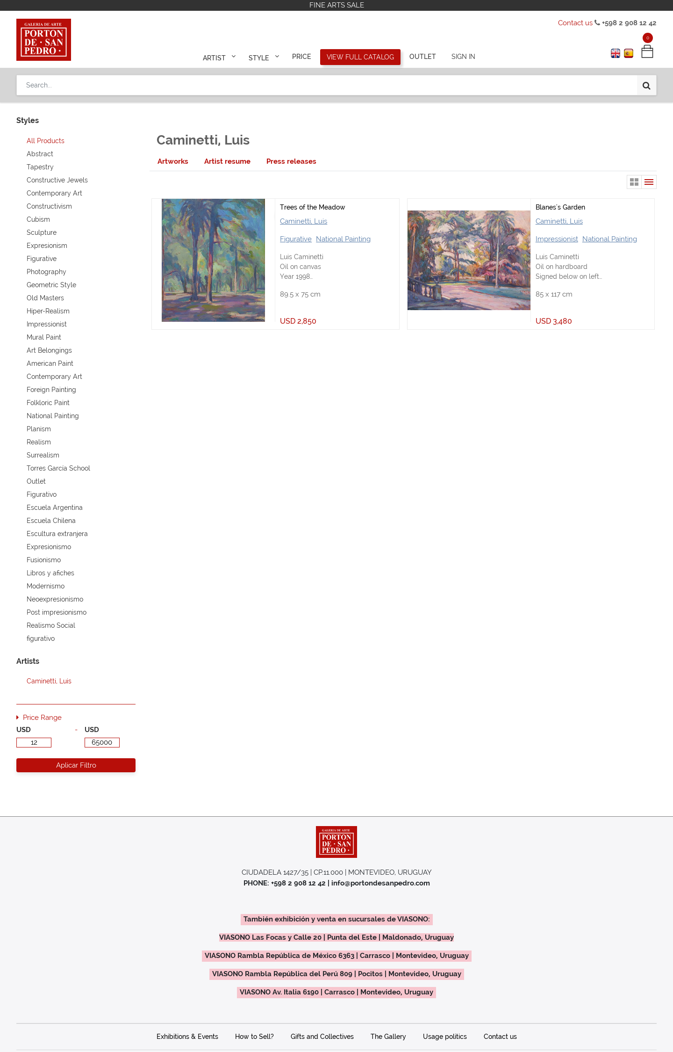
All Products (45, 141)
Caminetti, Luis (303, 221)
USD (23, 730)
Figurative (296, 239)
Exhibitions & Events (187, 1036)
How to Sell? (254, 1036)
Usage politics (445, 1036)
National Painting (343, 239)
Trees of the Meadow (312, 207)
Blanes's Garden (560, 207)
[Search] (646, 85)
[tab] (173, 161)
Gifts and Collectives (322, 1036)
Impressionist (557, 239)
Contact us (575, 23)
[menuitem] (302, 57)
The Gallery (388, 1036)
